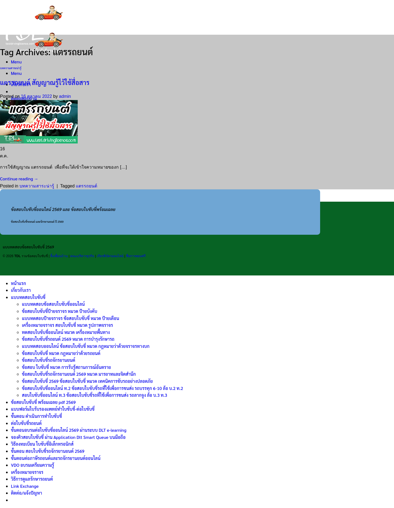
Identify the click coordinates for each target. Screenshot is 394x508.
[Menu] (16, 61)
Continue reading (19, 178)
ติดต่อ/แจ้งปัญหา (26, 493)
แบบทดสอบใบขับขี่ (28, 297)
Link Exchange (25, 486)
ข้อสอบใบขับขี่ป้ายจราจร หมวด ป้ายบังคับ (59, 311)
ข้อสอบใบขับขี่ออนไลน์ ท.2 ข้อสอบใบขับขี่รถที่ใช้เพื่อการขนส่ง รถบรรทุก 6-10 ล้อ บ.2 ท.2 (102, 388)
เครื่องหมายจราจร (27, 472)
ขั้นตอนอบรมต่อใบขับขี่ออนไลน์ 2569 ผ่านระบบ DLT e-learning (68, 430)
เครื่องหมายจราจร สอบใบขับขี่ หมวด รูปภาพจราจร (67, 325)
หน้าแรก (18, 283)
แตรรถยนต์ (86, 186)
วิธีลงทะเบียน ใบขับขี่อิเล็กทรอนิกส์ (42, 444)
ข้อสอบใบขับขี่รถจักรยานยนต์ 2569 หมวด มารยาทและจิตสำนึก (79, 374)
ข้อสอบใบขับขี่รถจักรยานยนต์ (48, 360)
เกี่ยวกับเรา (21, 290)
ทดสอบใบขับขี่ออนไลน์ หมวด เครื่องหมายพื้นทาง (66, 332)
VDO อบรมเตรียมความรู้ (32, 465)
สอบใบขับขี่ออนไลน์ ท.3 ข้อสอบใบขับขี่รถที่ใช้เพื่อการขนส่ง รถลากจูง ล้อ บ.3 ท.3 (94, 395)
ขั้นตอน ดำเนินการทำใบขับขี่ (36, 416)
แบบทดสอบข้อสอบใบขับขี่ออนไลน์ (53, 304)
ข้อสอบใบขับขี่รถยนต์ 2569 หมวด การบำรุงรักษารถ (68, 339)
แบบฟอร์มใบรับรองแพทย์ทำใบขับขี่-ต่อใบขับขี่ (53, 409)
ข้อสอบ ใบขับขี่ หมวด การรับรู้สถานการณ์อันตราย (66, 367)
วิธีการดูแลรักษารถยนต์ (32, 479)
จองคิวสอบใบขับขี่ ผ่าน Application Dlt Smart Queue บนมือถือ (68, 437)
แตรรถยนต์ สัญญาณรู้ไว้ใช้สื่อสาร (44, 82)
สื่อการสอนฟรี (136, 256)
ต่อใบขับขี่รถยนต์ (26, 423)
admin (65, 96)
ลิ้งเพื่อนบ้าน (59, 256)
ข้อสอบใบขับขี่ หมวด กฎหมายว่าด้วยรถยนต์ (61, 353)
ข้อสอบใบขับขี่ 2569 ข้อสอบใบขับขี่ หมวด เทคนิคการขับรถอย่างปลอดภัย (87, 381)
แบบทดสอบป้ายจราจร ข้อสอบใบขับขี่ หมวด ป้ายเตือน (70, 318)
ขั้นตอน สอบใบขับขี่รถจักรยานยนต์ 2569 (47, 451)
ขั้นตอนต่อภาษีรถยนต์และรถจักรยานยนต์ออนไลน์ (55, 458)
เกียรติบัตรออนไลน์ (110, 256)
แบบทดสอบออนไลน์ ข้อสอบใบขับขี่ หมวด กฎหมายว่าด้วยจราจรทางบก (85, 346)
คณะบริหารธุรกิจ (82, 256)
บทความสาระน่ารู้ (10, 68)
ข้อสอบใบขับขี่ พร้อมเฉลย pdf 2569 (43, 402)
